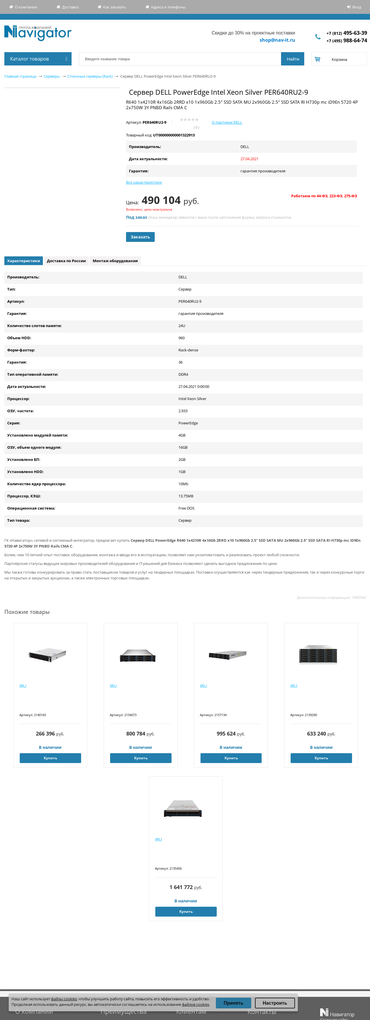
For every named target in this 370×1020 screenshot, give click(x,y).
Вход (356, 7)
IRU (22, 686)
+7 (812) (347, 33)
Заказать (140, 237)
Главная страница (20, 76)
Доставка (70, 7)
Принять (233, 1003)
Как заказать (114, 7)
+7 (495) (347, 40)
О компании (26, 7)
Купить (50, 758)
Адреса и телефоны (168, 7)
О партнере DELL (227, 122)
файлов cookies (195, 1004)
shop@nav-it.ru (277, 40)
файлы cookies (64, 998)
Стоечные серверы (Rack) (90, 76)
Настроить (275, 1003)
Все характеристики (144, 182)
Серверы (52, 76)
